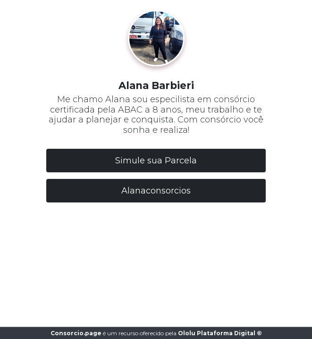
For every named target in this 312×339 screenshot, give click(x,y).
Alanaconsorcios (156, 191)
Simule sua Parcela (156, 160)
